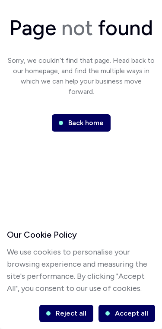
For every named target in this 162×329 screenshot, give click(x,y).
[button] (81, 123)
